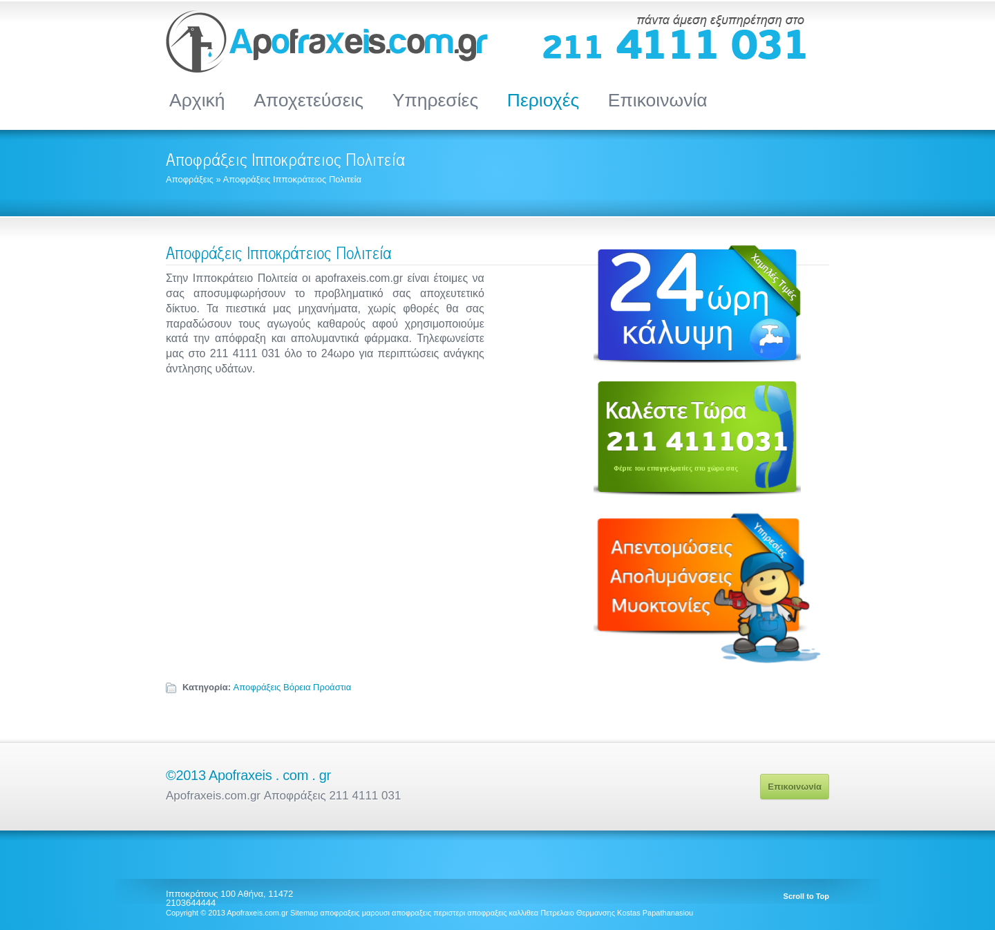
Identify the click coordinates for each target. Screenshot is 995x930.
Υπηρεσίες (435, 100)
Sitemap (304, 913)
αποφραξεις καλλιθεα (502, 913)
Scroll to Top (806, 896)
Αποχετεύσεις (308, 100)
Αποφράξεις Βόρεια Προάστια (293, 687)
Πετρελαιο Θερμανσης (577, 913)
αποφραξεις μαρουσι (355, 913)
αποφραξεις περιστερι (428, 913)
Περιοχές (543, 100)
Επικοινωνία (658, 100)
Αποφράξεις (190, 179)
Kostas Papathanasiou (655, 913)
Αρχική (197, 100)
